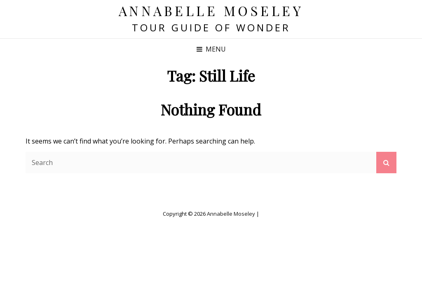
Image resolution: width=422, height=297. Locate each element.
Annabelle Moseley (211, 10)
